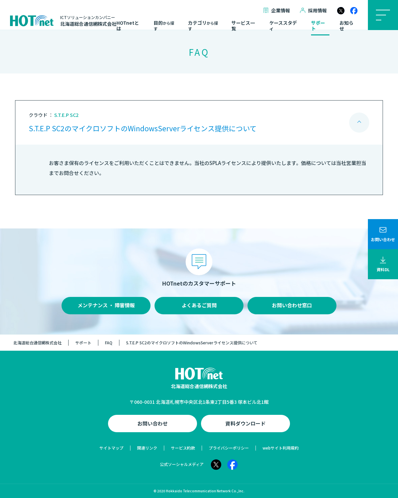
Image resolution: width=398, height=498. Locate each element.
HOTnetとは (127, 26)
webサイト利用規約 (281, 448)
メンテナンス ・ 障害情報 (106, 305)
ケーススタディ (283, 26)
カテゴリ (203, 25)
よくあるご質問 (199, 305)
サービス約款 (183, 448)
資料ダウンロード (245, 423)
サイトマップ (111, 448)
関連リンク (147, 448)
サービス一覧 (243, 26)
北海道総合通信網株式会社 (37, 342)
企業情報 (276, 10)
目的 (164, 25)
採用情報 (313, 10)
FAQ (108, 342)
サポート (318, 26)
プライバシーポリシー (229, 448)
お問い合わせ (152, 423)
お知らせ (346, 26)
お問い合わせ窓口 (292, 305)
